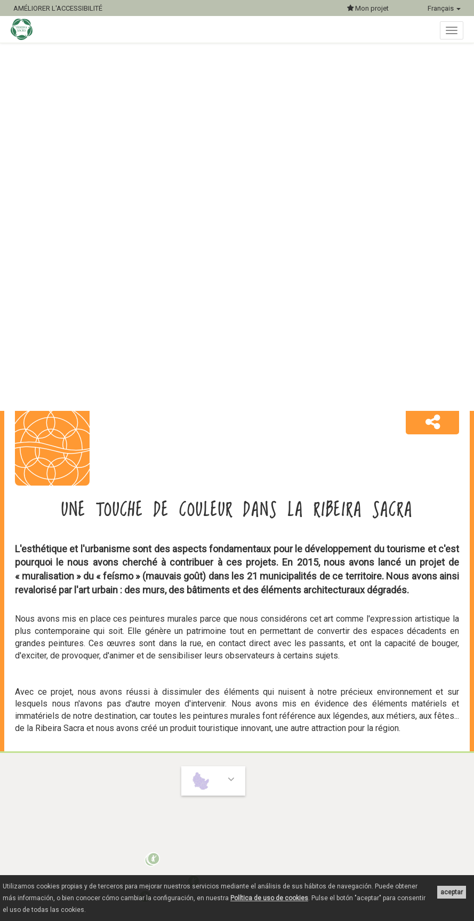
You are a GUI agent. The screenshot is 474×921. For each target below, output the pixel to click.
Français (444, 8)
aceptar (451, 892)
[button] (432, 422)
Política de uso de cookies (269, 898)
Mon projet (368, 8)
